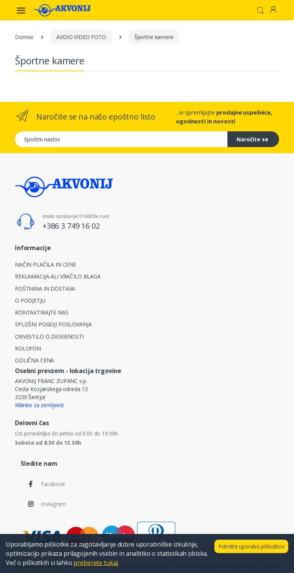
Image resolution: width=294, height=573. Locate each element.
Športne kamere (153, 37)
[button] (260, 9)
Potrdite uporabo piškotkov (251, 546)
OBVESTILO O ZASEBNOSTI (49, 336)
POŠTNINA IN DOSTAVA (45, 288)
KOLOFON (28, 348)
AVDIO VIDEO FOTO (81, 37)
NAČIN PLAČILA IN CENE (45, 264)
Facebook (53, 484)
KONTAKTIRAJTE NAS (42, 312)
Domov (24, 37)
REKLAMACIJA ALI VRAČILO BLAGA (58, 276)
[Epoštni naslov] (121, 139)
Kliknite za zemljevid (39, 405)
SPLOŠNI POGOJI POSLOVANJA (53, 324)
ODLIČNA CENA (34, 360)
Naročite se (252, 139)
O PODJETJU (30, 300)
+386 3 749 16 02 (71, 226)
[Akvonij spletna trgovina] (62, 10)
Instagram (53, 504)
